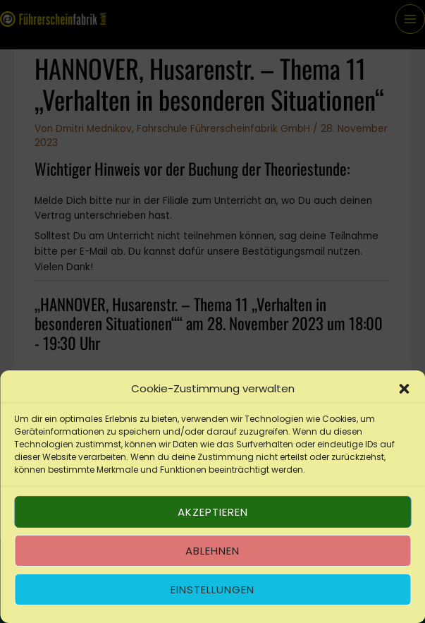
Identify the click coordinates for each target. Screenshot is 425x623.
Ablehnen (212, 550)
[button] (404, 389)
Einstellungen (212, 589)
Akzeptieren (213, 511)
